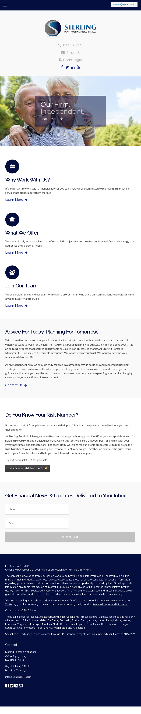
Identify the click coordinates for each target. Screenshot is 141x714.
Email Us (73, 53)
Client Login (72, 60)
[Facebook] (62, 67)
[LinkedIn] (73, 67)
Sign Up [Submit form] (70, 537)
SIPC (133, 634)
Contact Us (16, 385)
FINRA (127, 634)
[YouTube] (78, 67)
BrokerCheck (84, 569)
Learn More (52, 119)
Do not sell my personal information (110, 604)
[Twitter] (67, 67)
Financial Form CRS (19, 566)
